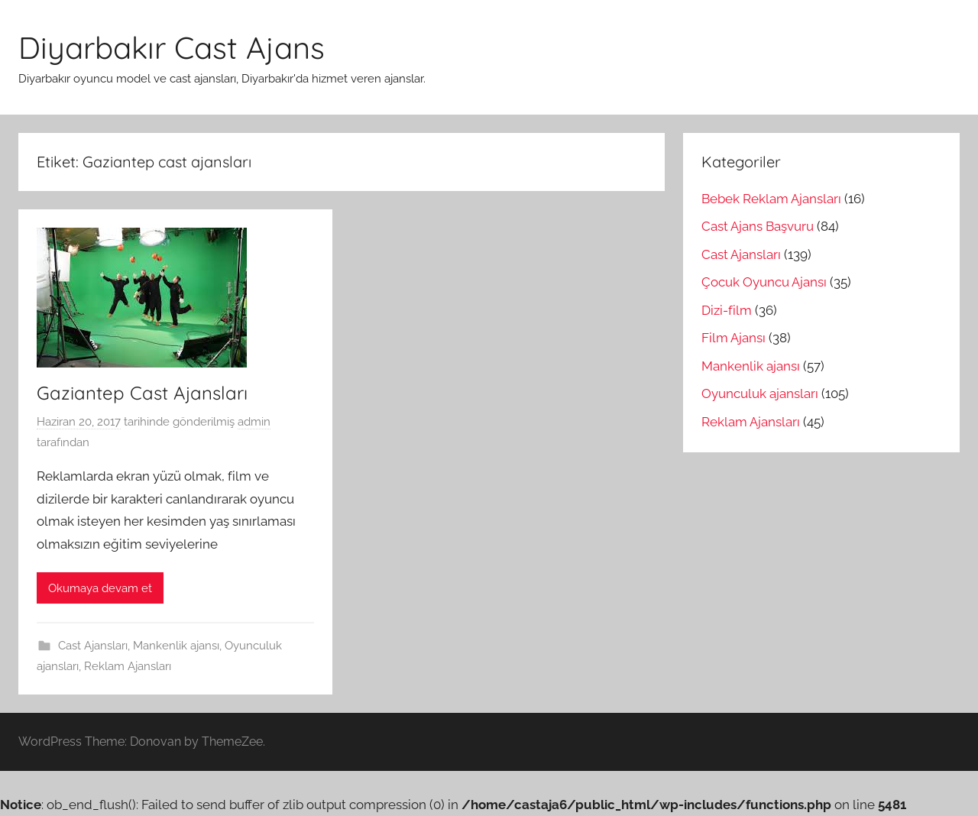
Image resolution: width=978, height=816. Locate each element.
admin (254, 422)
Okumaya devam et (100, 588)
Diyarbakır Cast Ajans (171, 47)
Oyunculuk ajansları (759, 393)
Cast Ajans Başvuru (757, 226)
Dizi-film (726, 310)
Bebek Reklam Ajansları (771, 198)
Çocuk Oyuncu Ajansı (764, 282)
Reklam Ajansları (127, 666)
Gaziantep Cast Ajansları (142, 392)
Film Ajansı (733, 337)
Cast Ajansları (93, 645)
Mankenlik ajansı (176, 645)
